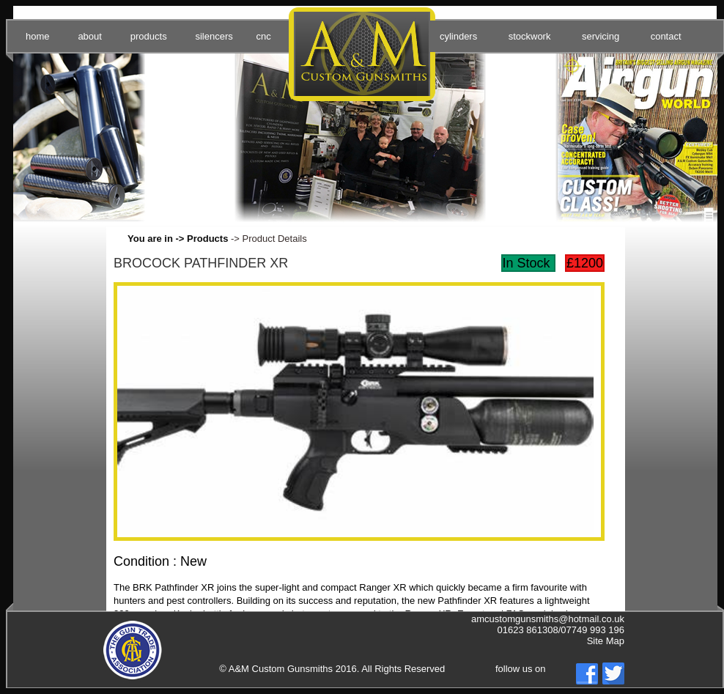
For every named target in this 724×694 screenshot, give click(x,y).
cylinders (458, 36)
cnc (263, 36)
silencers (213, 36)
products (148, 36)
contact (666, 36)
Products (207, 238)
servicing (600, 36)
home (38, 36)
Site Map (605, 640)
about (90, 36)
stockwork (530, 36)
